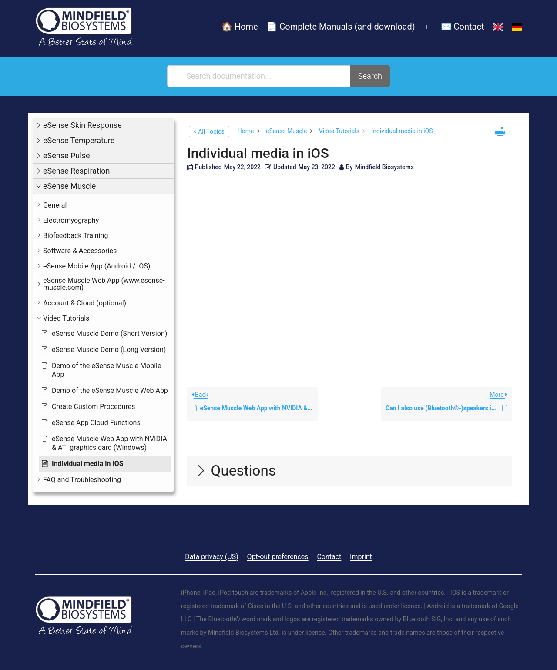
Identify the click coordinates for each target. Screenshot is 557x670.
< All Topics (209, 131)
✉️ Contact (462, 26)
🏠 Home (239, 26)
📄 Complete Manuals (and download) (340, 26)
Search (370, 75)
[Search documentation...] (259, 76)
